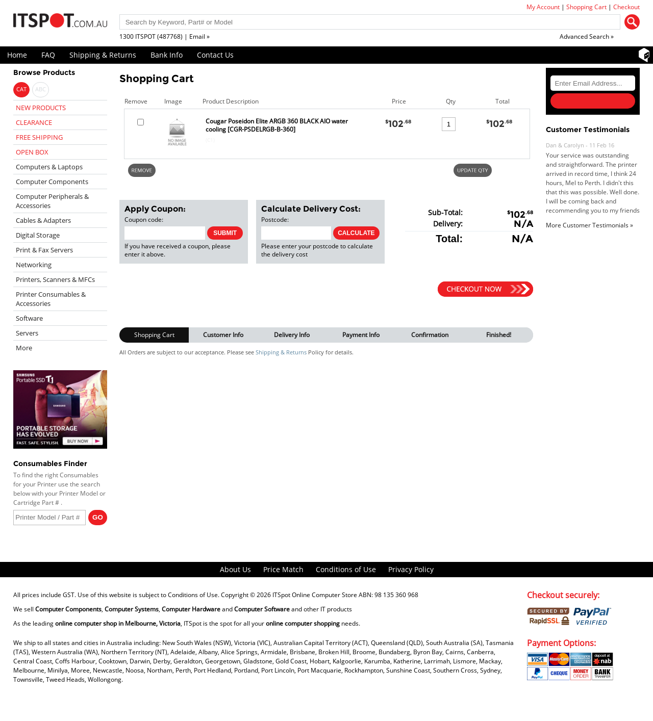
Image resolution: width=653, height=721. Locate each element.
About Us (235, 569)
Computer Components (52, 181)
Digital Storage (38, 235)
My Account (543, 7)
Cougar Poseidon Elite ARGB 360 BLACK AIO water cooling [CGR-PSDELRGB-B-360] (277, 125)
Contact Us (215, 55)
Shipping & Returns (102, 55)
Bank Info (166, 55)
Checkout (626, 7)
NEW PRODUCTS (41, 107)
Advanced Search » (587, 36)
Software (29, 318)
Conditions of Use (346, 569)
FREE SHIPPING (39, 137)
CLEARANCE (34, 122)
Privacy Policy (411, 569)
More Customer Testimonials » (589, 225)
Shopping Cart (586, 7)
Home (17, 55)
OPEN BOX (32, 152)
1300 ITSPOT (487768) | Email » (164, 36)
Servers (27, 333)
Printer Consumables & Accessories (51, 299)
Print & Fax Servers (44, 249)
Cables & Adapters (43, 220)
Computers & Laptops (49, 166)
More (24, 347)
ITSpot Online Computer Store (314, 594)
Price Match (283, 569)
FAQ (48, 55)
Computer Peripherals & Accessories (52, 201)
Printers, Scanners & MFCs (55, 279)
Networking (34, 264)
